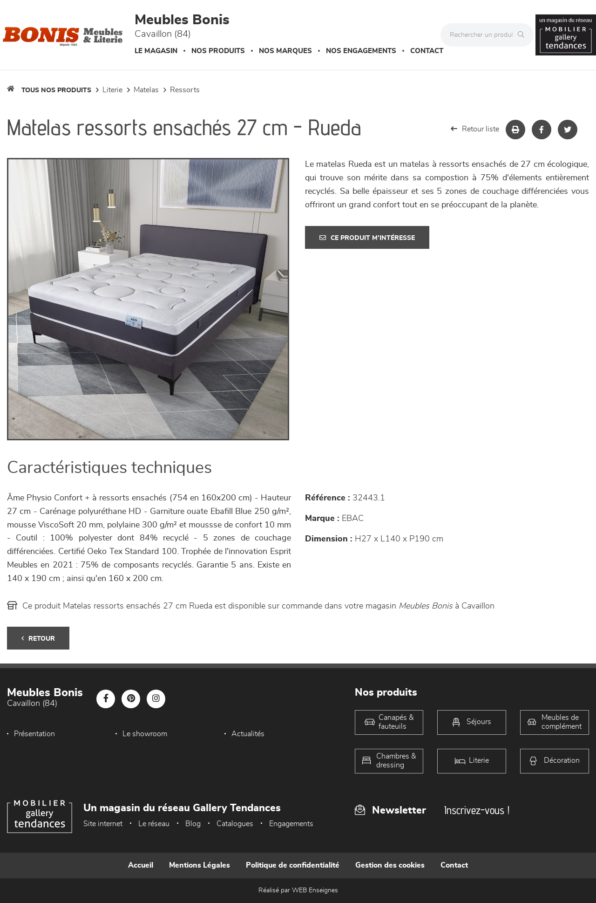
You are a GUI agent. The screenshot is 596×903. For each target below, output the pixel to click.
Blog (193, 824)
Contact (426, 51)
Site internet (102, 824)
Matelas (146, 90)
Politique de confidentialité (292, 865)
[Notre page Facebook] (105, 699)
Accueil (140, 865)
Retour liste (475, 129)
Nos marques (285, 51)
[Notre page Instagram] (156, 699)
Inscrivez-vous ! (476, 810)
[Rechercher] (523, 35)
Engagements (291, 824)
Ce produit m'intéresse (367, 237)
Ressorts (185, 90)
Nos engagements (361, 51)
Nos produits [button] (218, 51)
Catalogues (235, 824)
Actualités (247, 734)
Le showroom (144, 734)
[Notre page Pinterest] (131, 699)
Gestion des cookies (390, 865)
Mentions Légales (199, 865)
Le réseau (153, 824)
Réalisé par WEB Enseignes (298, 890)
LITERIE (112, 90)
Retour (38, 638)
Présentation (34, 734)
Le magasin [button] (156, 51)
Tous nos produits (56, 90)
